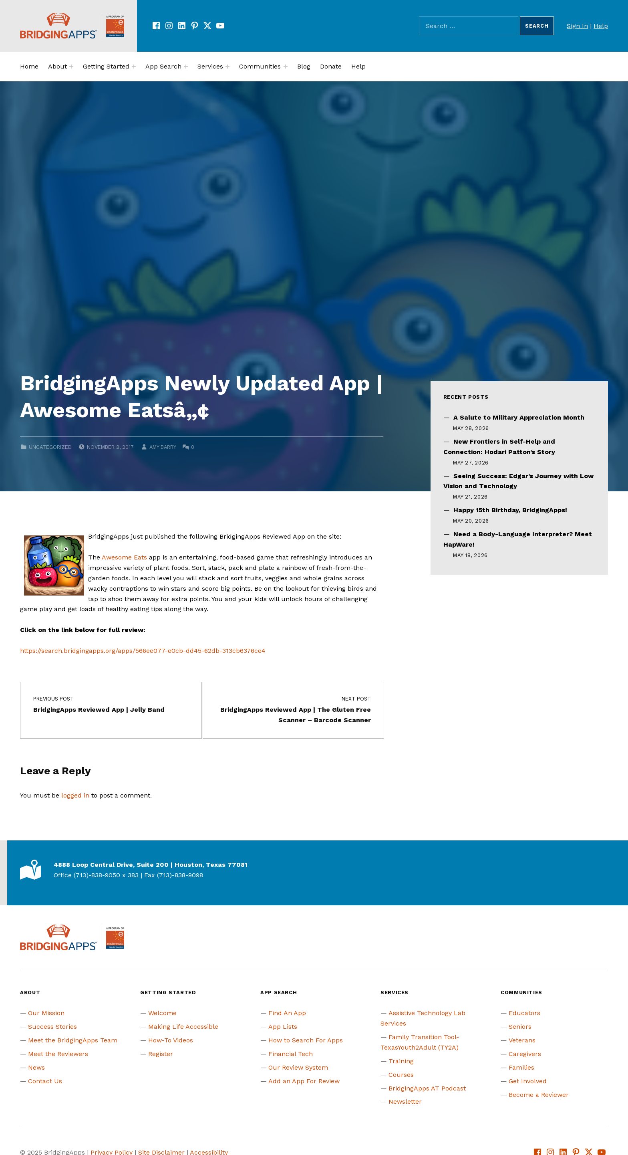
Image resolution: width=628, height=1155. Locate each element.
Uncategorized (50, 447)
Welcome (162, 1013)
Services (210, 66)
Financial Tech (290, 1054)
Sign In (577, 26)
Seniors (520, 1026)
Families (521, 1067)
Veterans (522, 1040)
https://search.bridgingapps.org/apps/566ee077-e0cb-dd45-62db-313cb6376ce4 (143, 650)
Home (29, 66)
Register (160, 1054)
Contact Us (45, 1081)
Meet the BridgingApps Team (72, 1040)
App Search (163, 66)
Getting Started (106, 66)
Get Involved (528, 1081)
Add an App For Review (304, 1081)
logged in (75, 795)
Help (601, 26)
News (36, 1067)
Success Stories (52, 1026)
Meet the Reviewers (58, 1054)
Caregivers (525, 1054)
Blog (303, 66)
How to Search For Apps (305, 1040)
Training (401, 1061)
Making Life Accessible (183, 1026)
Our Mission (46, 1013)
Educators (524, 1013)
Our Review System (298, 1067)
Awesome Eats (124, 557)
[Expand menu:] (71, 67)
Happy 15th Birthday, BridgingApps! (510, 510)
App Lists (282, 1026)
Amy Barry (162, 447)
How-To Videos (170, 1040)
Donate (331, 66)
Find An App (287, 1013)
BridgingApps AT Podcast (427, 1088)
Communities (260, 66)
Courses (401, 1074)
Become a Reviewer (539, 1094)
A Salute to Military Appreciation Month (518, 417)
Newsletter (405, 1101)
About (57, 66)
